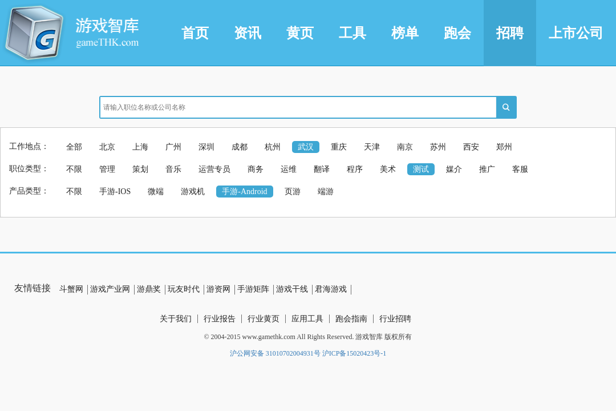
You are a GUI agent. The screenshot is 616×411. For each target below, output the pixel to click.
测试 (421, 169)
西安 (471, 147)
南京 (405, 147)
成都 (240, 147)
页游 (293, 191)
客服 (520, 169)
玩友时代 (184, 289)
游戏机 (193, 191)
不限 (74, 169)
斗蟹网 (71, 289)
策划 (140, 169)
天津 (372, 147)
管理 (107, 169)
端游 (326, 191)
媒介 (454, 169)
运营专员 (214, 169)
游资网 (218, 289)
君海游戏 (331, 289)
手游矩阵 (253, 289)
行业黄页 (263, 319)
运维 (289, 169)
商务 (256, 169)
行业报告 (220, 319)
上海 (140, 147)
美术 (388, 169)
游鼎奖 (149, 289)
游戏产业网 (110, 289)
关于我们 (176, 319)
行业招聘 (395, 319)
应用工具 (307, 319)
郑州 (504, 147)
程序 (355, 169)
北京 (107, 147)
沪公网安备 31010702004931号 (275, 353)
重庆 (339, 147)
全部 (74, 147)
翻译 (322, 169)
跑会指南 (351, 319)
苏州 (438, 147)
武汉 (306, 147)
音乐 (173, 169)
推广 (487, 169)
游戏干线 (292, 289)
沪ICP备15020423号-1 (354, 353)
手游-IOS (115, 191)
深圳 (206, 147)
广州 (173, 147)
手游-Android (244, 191)
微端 (156, 191)
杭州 (273, 147)
